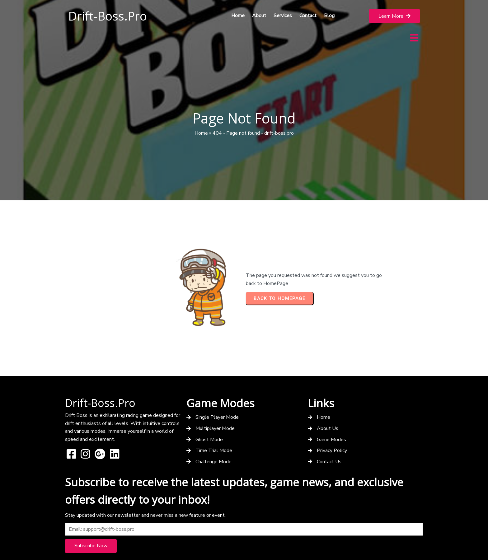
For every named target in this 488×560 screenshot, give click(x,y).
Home (201, 115)
